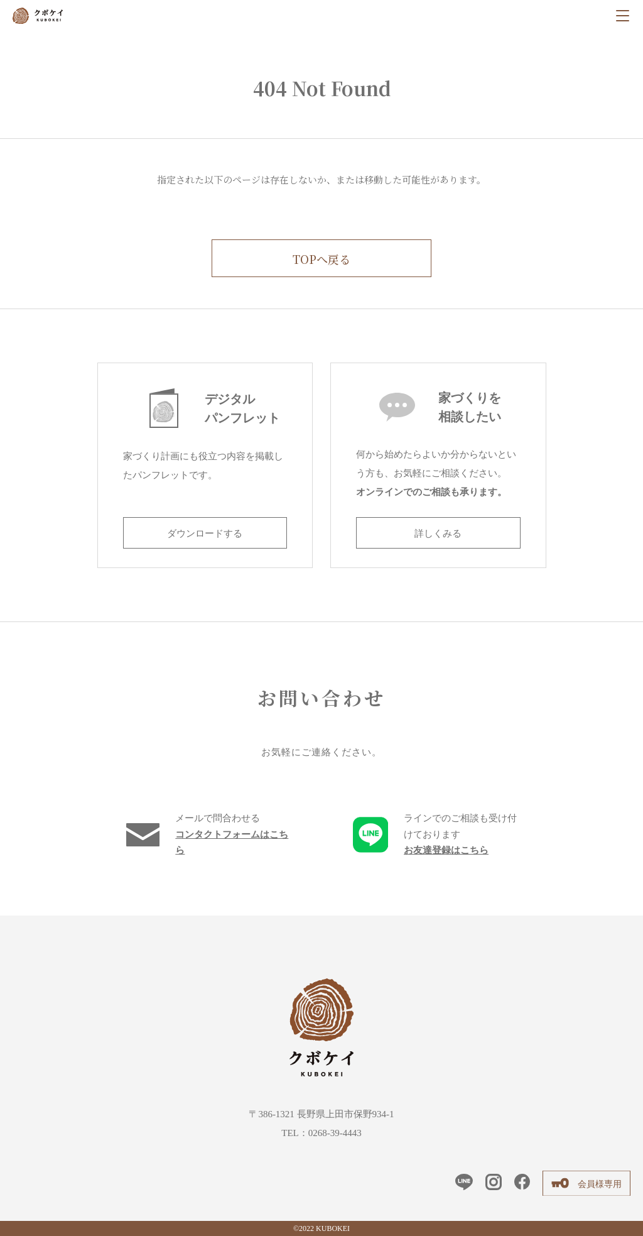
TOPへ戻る (321, 259)
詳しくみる (438, 533)
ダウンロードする (204, 533)
